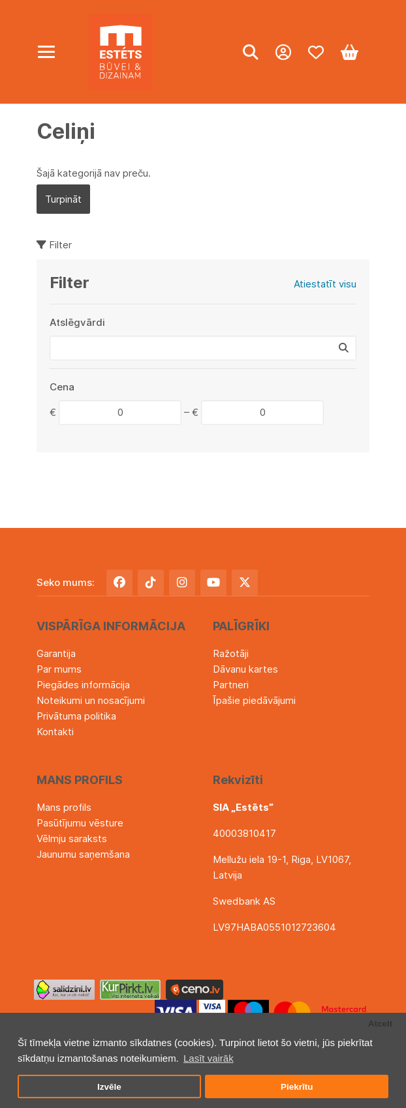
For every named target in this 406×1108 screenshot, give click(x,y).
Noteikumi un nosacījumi (91, 700)
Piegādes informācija (83, 684)
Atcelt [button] (380, 1023)
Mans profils (64, 807)
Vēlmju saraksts (72, 838)
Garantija (56, 653)
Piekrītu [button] (297, 1087)
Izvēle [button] (109, 1087)
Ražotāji (231, 653)
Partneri (231, 684)
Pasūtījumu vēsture (80, 823)
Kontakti (55, 731)
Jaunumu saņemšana (83, 854)
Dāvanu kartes (245, 669)
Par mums (59, 669)
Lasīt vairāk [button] (208, 1058)
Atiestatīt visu (325, 284)
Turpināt (63, 199)
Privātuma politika (76, 716)
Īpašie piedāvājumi (254, 700)
